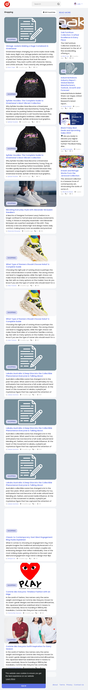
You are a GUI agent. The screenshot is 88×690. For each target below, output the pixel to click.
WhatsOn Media (68, 192)
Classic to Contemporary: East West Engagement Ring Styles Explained (29, 538)
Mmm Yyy (66, 56)
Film (63, 71)
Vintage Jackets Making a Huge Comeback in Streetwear (27, 47)
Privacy (69, 684)
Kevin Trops (11, 67)
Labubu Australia (13, 395)
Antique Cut (11, 558)
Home (64, 26)
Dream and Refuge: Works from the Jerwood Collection (70, 173)
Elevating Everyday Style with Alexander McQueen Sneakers (29, 211)
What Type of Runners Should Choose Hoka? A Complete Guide (27, 265)
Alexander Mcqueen (14, 231)
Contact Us (79, 684)
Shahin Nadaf (67, 106)
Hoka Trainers (12, 285)
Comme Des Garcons (14, 613)
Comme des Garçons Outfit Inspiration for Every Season (28, 647)
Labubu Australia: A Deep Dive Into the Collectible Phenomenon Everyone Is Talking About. (29, 374)
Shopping (12, 39)
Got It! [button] (23, 686)
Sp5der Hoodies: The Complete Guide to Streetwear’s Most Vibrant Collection (24, 101)
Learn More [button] (10, 679)
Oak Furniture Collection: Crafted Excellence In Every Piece (70, 36)
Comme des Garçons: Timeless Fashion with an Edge (28, 593)
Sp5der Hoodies (13, 122)
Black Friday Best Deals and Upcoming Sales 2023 (70, 130)
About (55, 684)
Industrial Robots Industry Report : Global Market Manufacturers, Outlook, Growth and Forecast (70, 84)
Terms (62, 684)
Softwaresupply (68, 149)
